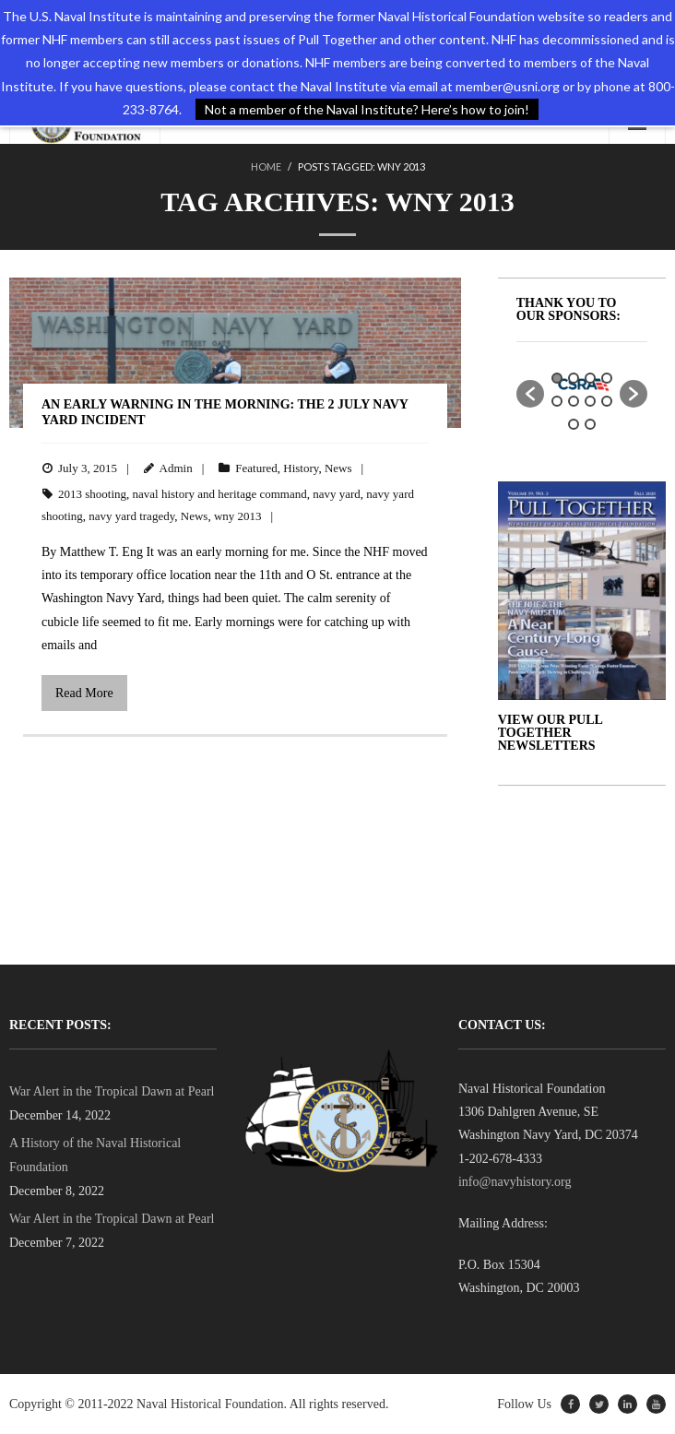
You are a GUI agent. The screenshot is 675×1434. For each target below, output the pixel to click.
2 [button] (573, 378)
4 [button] (606, 378)
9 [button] (573, 424)
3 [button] (590, 378)
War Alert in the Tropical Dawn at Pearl (111, 1091)
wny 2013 (238, 516)
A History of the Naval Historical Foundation (95, 1154)
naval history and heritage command (220, 494)
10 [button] (590, 424)
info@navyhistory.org (515, 1182)
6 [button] (573, 401)
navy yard (337, 494)
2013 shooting (92, 494)
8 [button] (606, 401)
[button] (530, 394)
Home (266, 166)
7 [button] (590, 401)
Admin (176, 468)
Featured (256, 468)
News (338, 468)
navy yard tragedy (131, 516)
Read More (84, 693)
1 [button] (556, 378)
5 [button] (556, 401)
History (300, 468)
